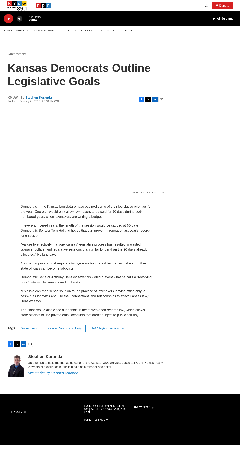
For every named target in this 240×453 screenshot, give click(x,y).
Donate (226, 10)
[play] (8, 27)
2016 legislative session (108, 336)
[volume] (19, 27)
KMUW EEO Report (145, 415)
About (127, 38)
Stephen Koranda (38, 106)
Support (107, 38)
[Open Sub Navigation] (27, 38)
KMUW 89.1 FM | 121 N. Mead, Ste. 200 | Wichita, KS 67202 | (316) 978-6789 (105, 417)
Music (68, 38)
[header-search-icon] (208, 10)
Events (86, 38)
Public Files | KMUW (96, 428)
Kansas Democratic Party (65, 336)
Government (17, 62)
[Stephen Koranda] (16, 374)
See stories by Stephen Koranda (53, 381)
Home (8, 38)
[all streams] (222, 27)
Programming (44, 38)
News (20, 38)
